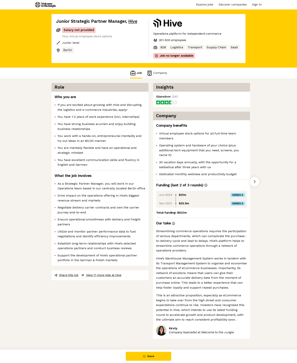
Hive (132, 21)
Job (136, 73)
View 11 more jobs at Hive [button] (101, 275)
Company (157, 73)
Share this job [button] (66, 275)
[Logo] (45, 4)
